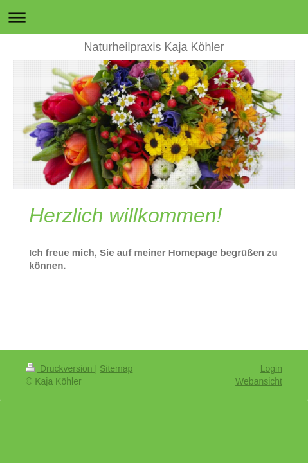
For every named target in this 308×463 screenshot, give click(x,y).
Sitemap (116, 368)
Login (271, 368)
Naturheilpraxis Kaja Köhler (154, 47)
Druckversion (60, 368)
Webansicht (258, 381)
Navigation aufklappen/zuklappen (154, 17)
